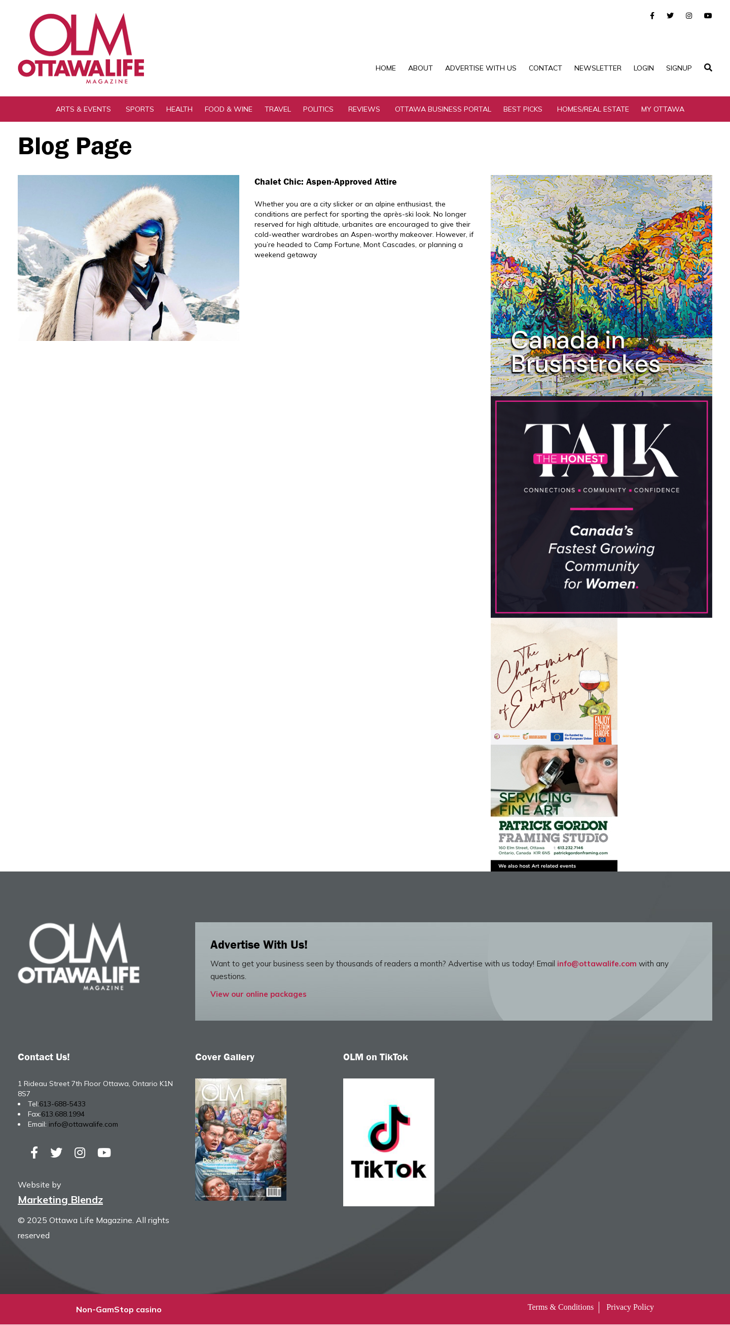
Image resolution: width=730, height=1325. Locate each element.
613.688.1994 (63, 1114)
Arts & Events (83, 109)
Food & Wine (228, 109)
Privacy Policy (630, 1307)
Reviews (364, 109)
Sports (140, 109)
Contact (545, 68)
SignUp (679, 68)
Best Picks (522, 109)
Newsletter (598, 68)
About (420, 68)
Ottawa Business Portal (443, 109)
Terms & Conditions (561, 1307)
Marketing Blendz (60, 1200)
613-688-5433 (62, 1103)
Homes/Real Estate (593, 109)
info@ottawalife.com (597, 963)
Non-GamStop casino (119, 1310)
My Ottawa (662, 109)
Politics (318, 109)
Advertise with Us (481, 68)
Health (179, 109)
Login (644, 68)
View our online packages (258, 994)
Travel (278, 109)
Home (386, 68)
